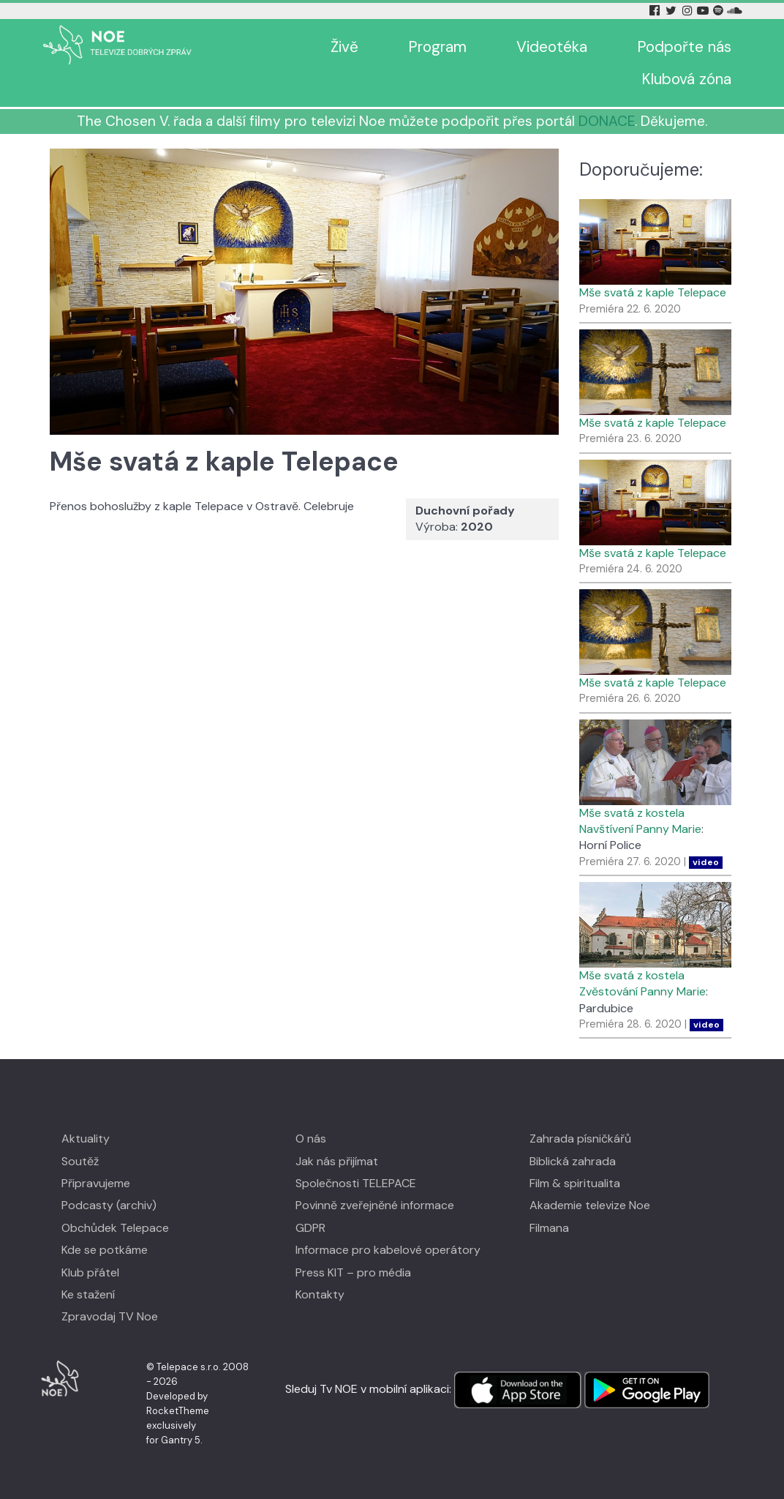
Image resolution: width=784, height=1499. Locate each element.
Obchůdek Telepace (115, 1228)
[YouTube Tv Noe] (704, 10)
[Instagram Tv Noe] (689, 10)
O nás (310, 1138)
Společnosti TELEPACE (355, 1183)
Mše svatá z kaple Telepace (652, 292)
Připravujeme (95, 1183)
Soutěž (80, 1161)
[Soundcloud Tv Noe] (734, 10)
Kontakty (319, 1294)
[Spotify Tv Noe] (719, 10)
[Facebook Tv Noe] (656, 10)
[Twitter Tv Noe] (672, 10)
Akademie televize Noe (589, 1205)
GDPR (310, 1228)
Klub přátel (90, 1272)
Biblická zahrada (572, 1161)
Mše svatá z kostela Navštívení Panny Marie (640, 821)
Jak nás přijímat (336, 1161)
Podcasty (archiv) (109, 1205)
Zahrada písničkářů (580, 1138)
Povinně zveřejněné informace (374, 1205)
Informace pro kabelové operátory (387, 1249)
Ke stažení (88, 1294)
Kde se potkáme (104, 1249)
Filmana (549, 1228)
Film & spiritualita (574, 1183)
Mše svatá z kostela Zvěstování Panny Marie (642, 983)
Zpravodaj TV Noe (109, 1316)
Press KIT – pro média (353, 1272)
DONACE (606, 121)
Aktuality (85, 1138)
